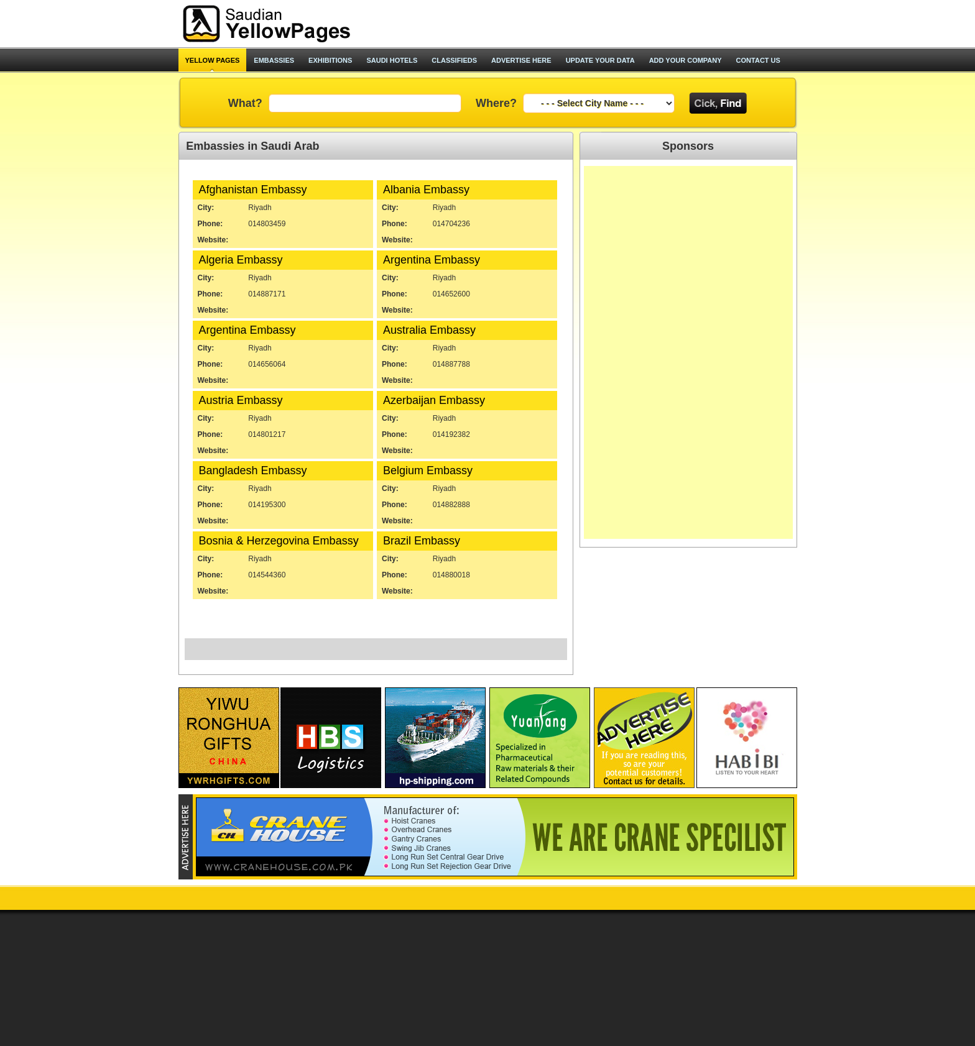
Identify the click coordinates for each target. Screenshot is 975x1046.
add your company (685, 60)
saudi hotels (391, 60)
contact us (758, 60)
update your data (600, 60)
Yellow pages (212, 60)
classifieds (454, 60)
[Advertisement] (650, 23)
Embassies (274, 60)
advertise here (521, 60)
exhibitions (330, 60)
